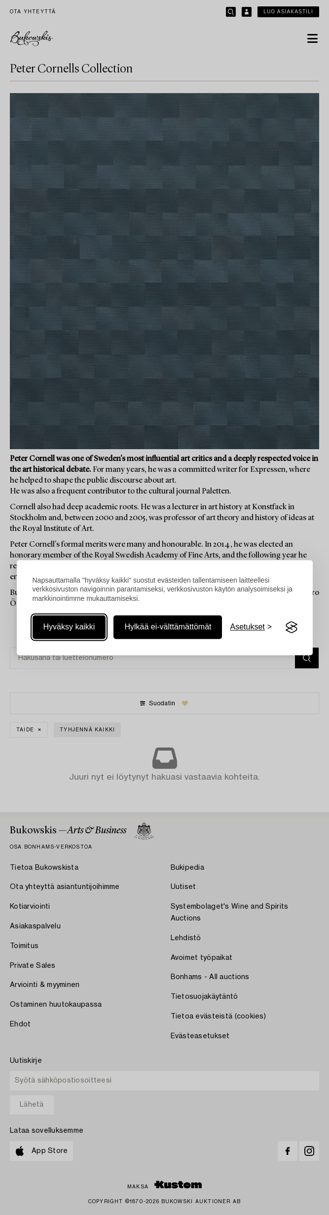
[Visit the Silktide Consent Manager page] (291, 627)
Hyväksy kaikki (69, 627)
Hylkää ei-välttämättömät (167, 627)
